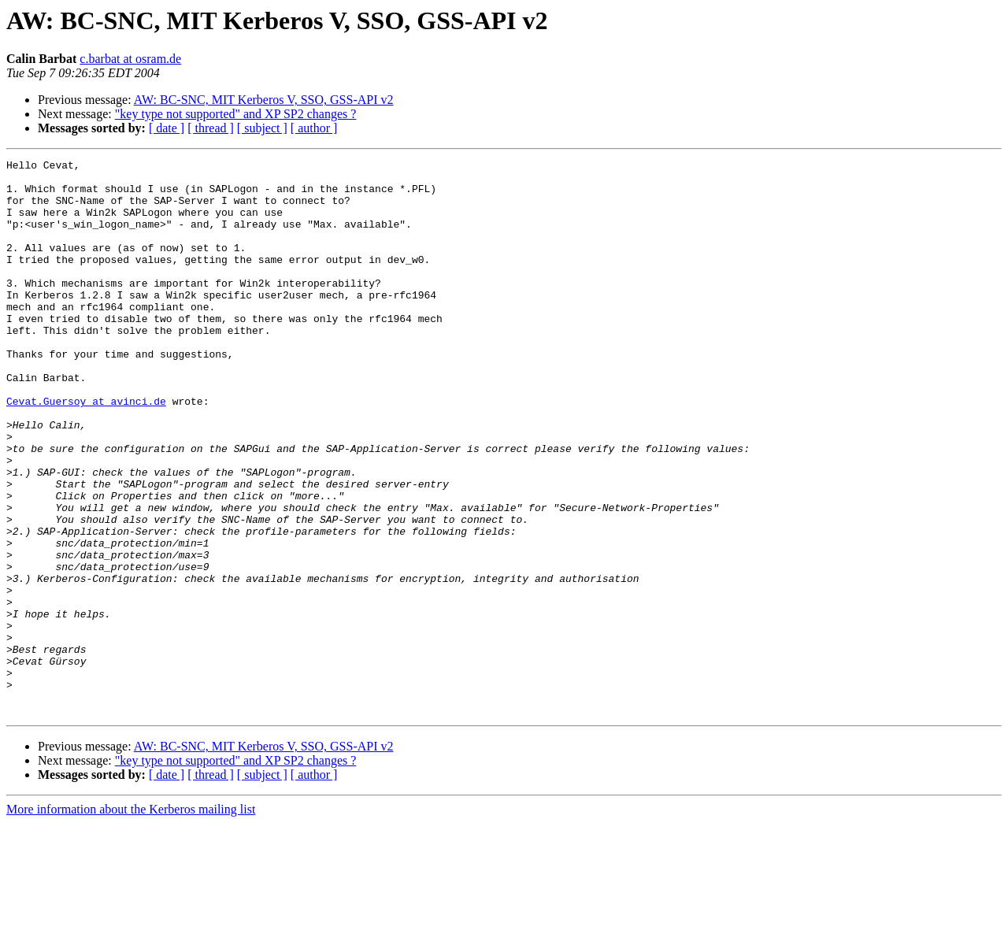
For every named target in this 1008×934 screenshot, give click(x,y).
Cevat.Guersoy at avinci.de (86, 450)
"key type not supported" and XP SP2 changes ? (236, 113)
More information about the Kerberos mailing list (130, 920)
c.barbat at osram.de (130, 58)
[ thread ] (210, 128)
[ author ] (314, 128)
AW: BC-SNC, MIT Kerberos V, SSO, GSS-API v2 (264, 99)
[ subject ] (262, 128)
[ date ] (166, 128)
